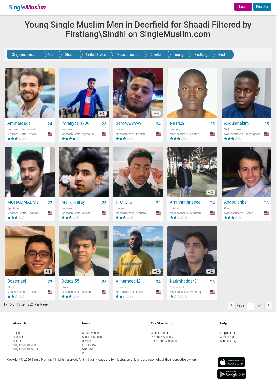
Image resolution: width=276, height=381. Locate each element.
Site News (88, 349)
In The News (89, 345)
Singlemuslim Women (26, 349)
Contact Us (227, 337)
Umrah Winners (91, 333)
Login (243, 6)
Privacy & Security (162, 337)
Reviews (87, 341)
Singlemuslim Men (24, 345)
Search (17, 341)
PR (84, 353)
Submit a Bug (228, 341)
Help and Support (231, 333)
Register (262, 6)
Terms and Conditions (164, 341)
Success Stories (92, 337)
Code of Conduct (161, 333)
